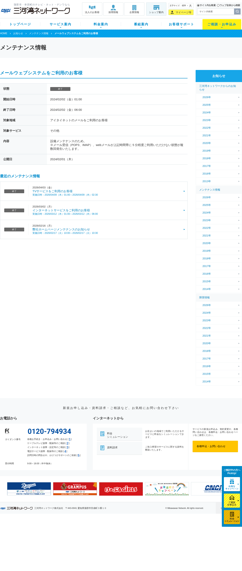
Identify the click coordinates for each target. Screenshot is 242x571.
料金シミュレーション (117, 435)
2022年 (206, 127)
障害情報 (204, 297)
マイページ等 (183, 12)
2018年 (206, 158)
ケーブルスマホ (55, 545)
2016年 (206, 173)
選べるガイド (24, 540)
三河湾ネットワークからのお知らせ (217, 87)
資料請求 (112, 447)
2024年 (206, 112)
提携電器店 (172, 534)
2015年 (206, 281)
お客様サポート (181, 24)
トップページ (20, 24)
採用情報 (113, 12)
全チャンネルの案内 (118, 543)
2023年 (206, 120)
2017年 (206, 165)
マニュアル (142, 534)
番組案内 (141, 24)
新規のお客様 (24, 529)
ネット (50, 534)
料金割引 (81, 540)
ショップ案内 (156, 12)
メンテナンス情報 (38, 33)
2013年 (206, 181)
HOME (3, 33)
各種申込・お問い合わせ (211, 446)
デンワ (50, 540)
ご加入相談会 (174, 540)
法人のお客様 (92, 12)
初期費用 (81, 529)
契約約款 (51, 561)
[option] (29, 488)
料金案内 (101, 24)
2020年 (206, 143)
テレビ (50, 529)
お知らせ (18, 33)
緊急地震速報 (54, 550)
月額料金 (81, 534)
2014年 (206, 289)
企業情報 (134, 12)
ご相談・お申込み (221, 24)
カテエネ (51, 555)
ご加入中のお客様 (26, 534)
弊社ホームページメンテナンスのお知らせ (61, 229)
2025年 (206, 104)
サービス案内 (60, 24)
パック (80, 545)
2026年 (206, 97)
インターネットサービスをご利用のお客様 (61, 210)
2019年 (206, 150)
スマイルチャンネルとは (120, 529)
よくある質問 (144, 529)
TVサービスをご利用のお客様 (52, 191)
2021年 (206, 135)
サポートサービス (146, 540)
